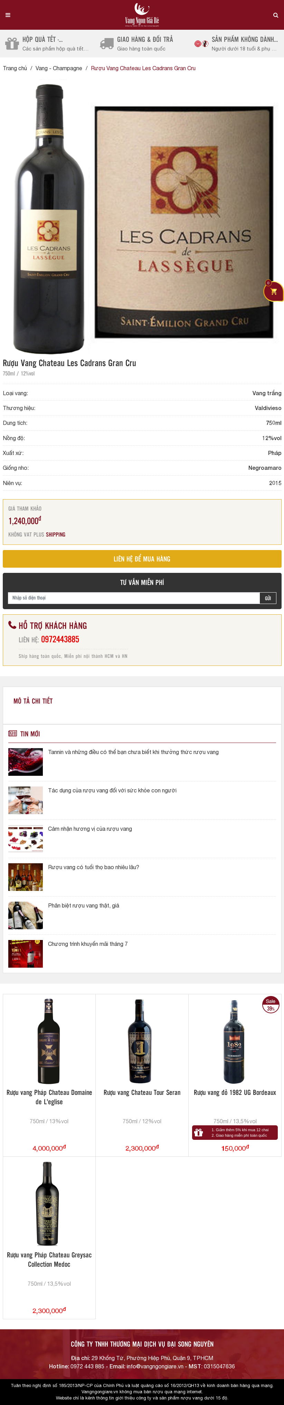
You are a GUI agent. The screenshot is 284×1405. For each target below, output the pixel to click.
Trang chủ (15, 68)
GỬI (268, 598)
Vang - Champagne (59, 68)
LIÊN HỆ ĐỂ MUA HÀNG (142, 559)
